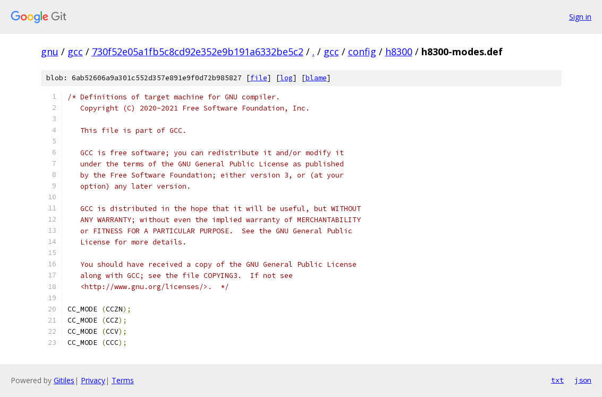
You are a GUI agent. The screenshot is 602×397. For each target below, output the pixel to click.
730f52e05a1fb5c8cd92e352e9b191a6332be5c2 (197, 51)
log (286, 77)
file (258, 77)
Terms (123, 380)
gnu (49, 51)
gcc (75, 51)
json (582, 380)
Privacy (93, 380)
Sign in (580, 17)
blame (316, 77)
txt (557, 380)
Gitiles (64, 380)
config (362, 51)
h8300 (398, 51)
